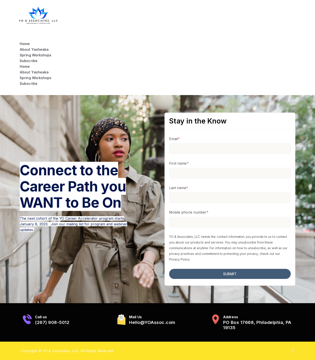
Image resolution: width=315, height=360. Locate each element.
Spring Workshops (36, 55)
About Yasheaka (34, 49)
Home (25, 44)
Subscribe (28, 61)
